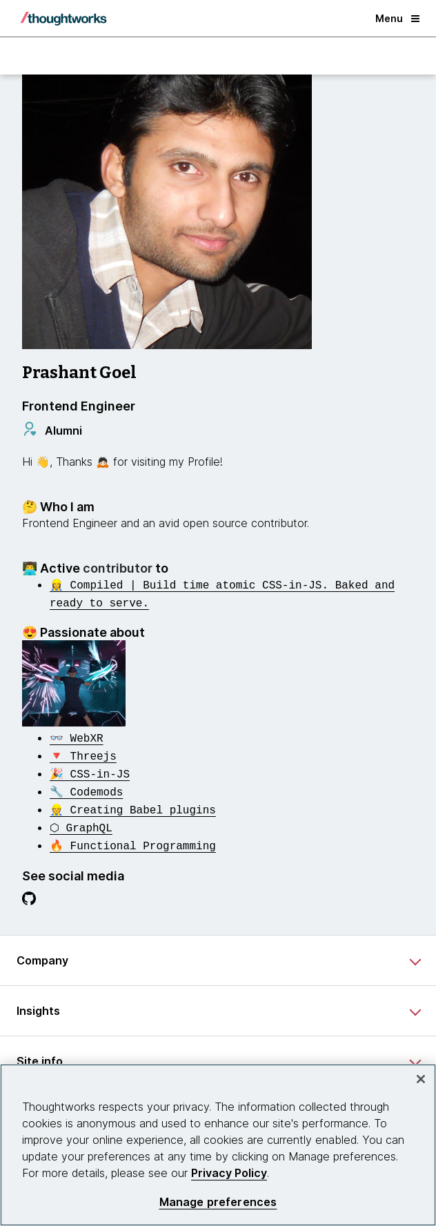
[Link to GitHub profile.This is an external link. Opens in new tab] (29, 889)
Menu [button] (397, 18)
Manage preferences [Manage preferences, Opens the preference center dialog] (218, 1202)
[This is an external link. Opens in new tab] (76, 735)
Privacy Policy (229, 1173)
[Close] (421, 1079)
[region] (218, 1145)
